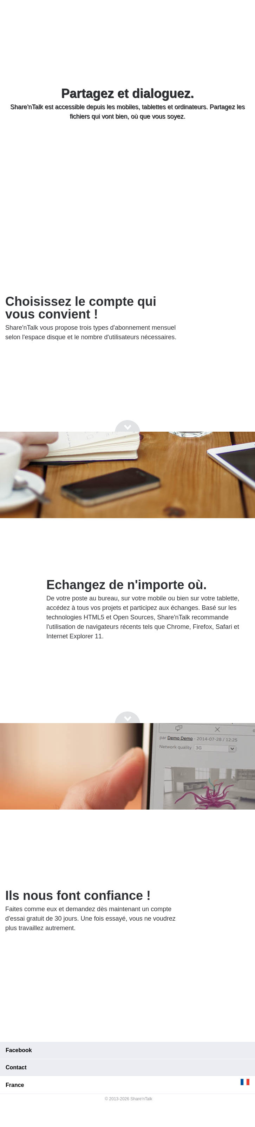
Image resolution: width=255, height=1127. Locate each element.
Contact (16, 1067)
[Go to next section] (127, 143)
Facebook (19, 1050)
